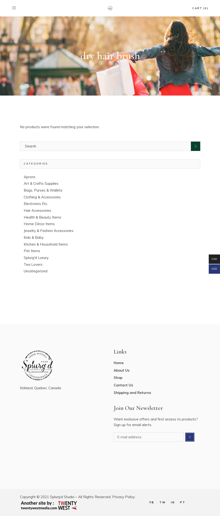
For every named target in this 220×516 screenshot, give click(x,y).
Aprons (29, 177)
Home (119, 363)
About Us (122, 370)
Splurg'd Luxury (36, 257)
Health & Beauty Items (42, 217)
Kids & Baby (34, 237)
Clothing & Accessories (42, 197)
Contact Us (123, 385)
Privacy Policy (123, 497)
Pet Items (32, 251)
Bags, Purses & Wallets (43, 190)
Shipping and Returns (132, 392)
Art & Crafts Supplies (41, 183)
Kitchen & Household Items (46, 244)
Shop (118, 377)
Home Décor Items (39, 224)
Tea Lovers (33, 264)
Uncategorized (35, 271)
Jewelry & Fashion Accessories (48, 230)
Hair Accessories (37, 210)
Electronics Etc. (36, 203)
